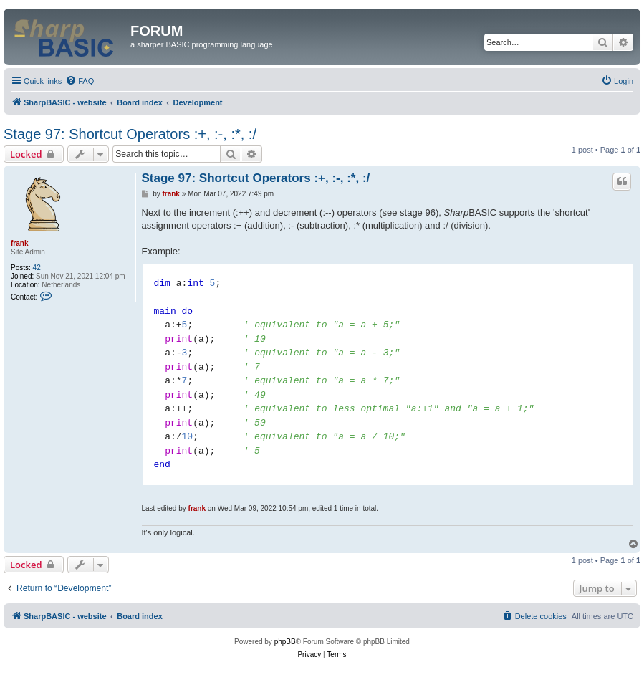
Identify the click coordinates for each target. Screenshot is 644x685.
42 (37, 268)
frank (19, 243)
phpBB (285, 642)
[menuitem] (79, 81)
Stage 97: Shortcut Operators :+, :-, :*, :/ (130, 134)
